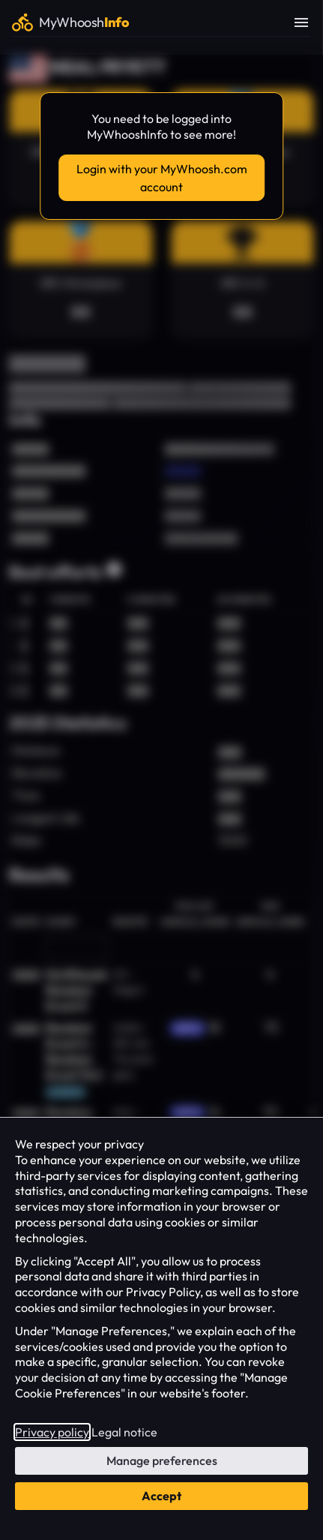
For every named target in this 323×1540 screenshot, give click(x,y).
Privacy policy (52, 1431)
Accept (161, 1495)
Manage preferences (161, 1460)
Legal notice (124, 1431)
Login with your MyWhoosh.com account (161, 177)
